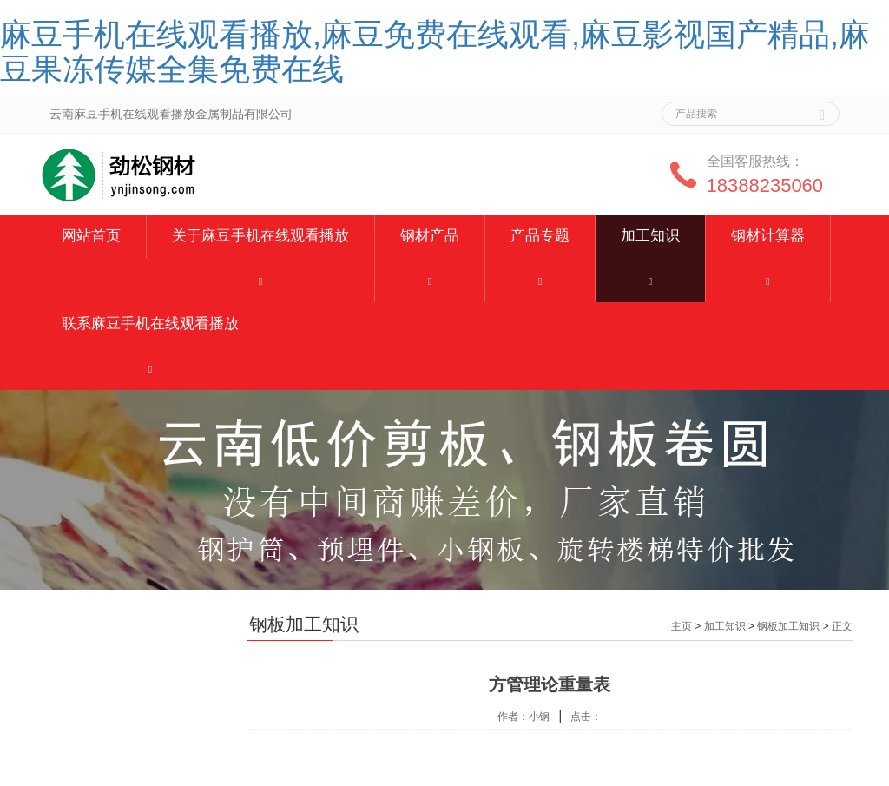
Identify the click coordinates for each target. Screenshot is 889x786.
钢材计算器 (768, 236)
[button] (260, 280)
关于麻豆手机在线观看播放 (260, 236)
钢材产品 (429, 236)
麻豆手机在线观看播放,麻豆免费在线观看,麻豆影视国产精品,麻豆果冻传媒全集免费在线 (435, 52)
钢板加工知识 (788, 626)
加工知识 (650, 236)
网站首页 (91, 236)
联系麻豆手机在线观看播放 (150, 323)
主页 (681, 626)
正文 (842, 626)
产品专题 (540, 236)
